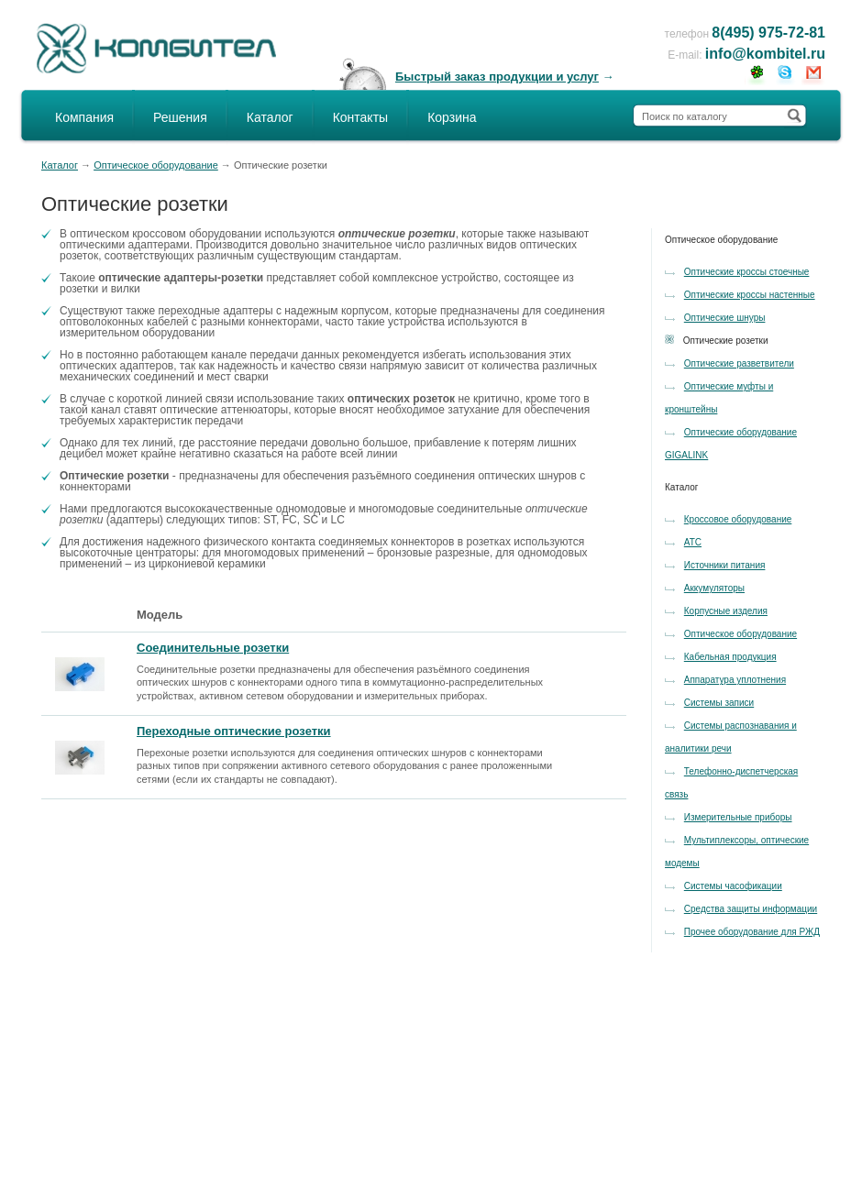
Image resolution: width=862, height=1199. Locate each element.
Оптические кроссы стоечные (747, 272)
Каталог (270, 117)
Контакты (360, 117)
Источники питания (725, 565)
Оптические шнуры (725, 318)
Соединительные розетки (213, 648)
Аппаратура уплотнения (735, 680)
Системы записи (719, 703)
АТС (693, 542)
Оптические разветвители (739, 363)
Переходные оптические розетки (234, 731)
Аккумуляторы (714, 588)
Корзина (451, 117)
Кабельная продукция (730, 657)
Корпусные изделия (726, 611)
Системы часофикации (733, 886)
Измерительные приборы (738, 817)
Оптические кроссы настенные (749, 295)
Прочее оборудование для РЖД (752, 932)
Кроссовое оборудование (738, 519)
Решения (180, 117)
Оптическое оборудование (156, 165)
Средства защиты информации (750, 909)
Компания (84, 117)
